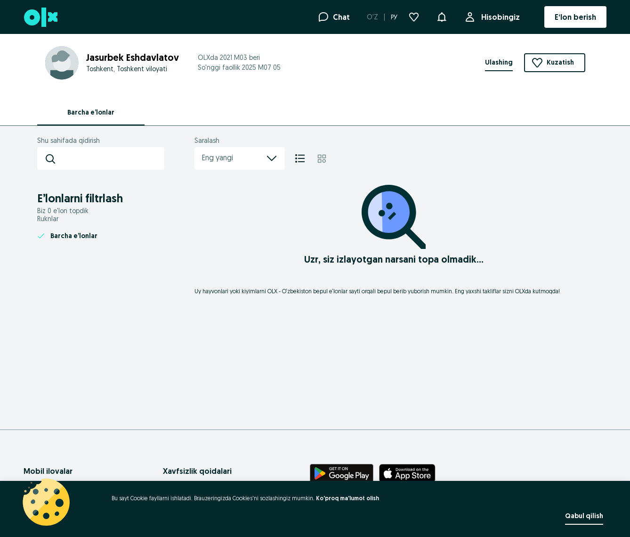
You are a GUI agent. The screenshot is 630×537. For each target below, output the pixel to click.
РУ (394, 17)
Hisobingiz (498, 17)
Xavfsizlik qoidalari (197, 471)
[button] (441, 16)
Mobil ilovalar (48, 471)
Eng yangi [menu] (239, 158)
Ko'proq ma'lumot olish (347, 498)
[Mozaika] (322, 158)
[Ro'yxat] (300, 158)
